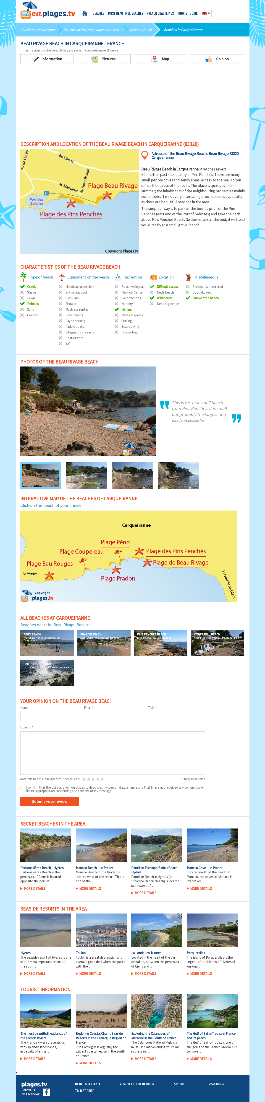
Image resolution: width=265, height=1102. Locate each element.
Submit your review (50, 801)
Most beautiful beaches (125, 14)
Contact (179, 1084)
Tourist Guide (84, 1091)
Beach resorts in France (38, 29)
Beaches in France (88, 1084)
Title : (152, 707)
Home (85, 13)
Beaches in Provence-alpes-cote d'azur (93, 29)
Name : (25, 707)
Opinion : (27, 727)
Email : (89, 707)
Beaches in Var (141, 29)
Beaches (98, 14)
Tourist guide (187, 14)
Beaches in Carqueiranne (183, 29)
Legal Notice (216, 1084)
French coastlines (160, 14)
